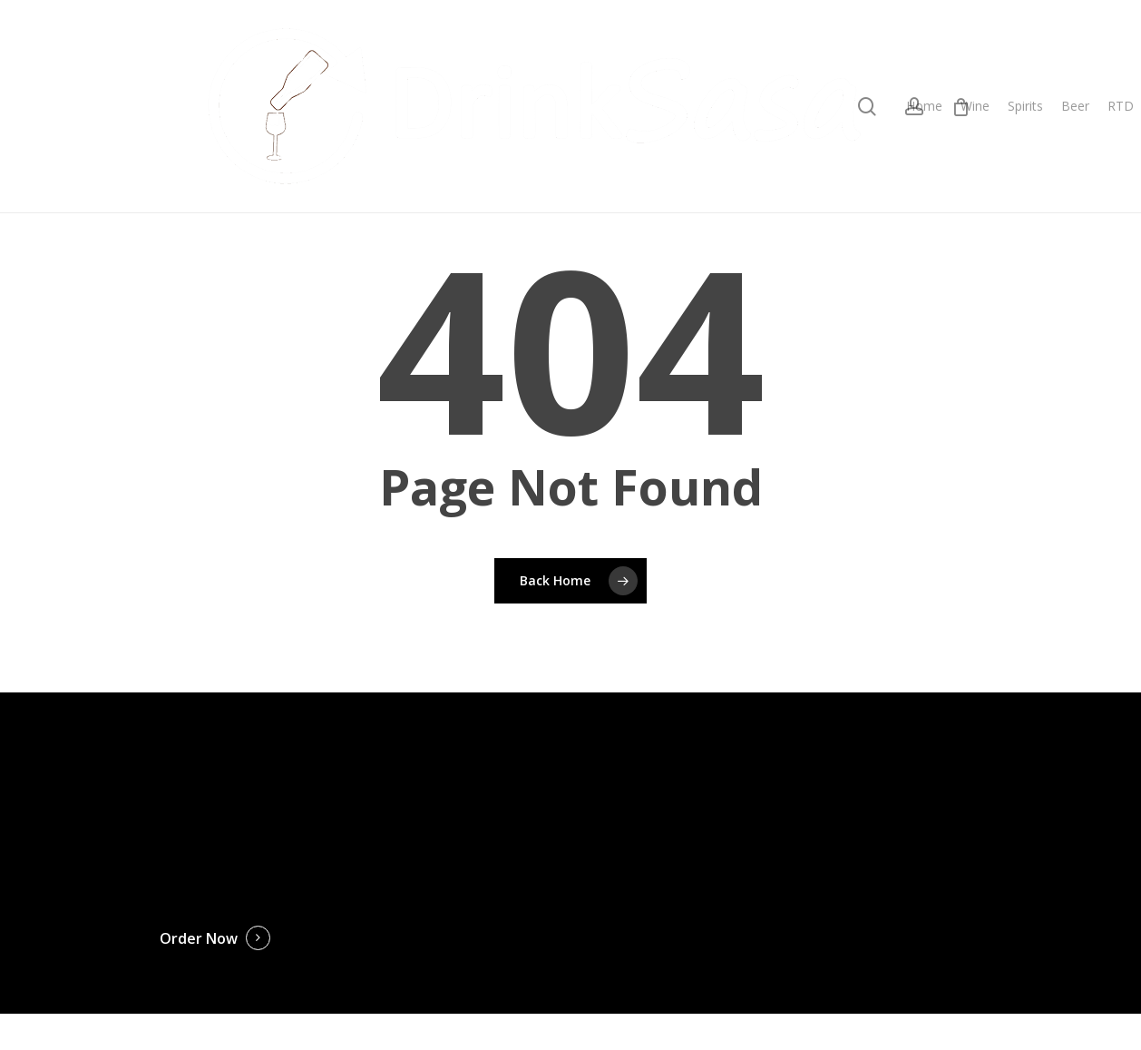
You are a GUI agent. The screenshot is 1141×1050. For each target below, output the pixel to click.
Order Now (199, 938)
